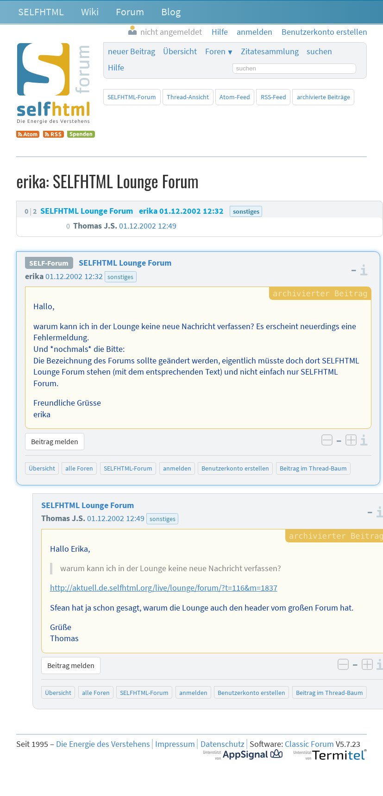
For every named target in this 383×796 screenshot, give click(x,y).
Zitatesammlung (270, 51)
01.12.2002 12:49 (115, 518)
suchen (319, 51)
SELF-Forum (49, 262)
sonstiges (120, 277)
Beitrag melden (54, 441)
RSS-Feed (273, 97)
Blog (171, 11)
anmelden (177, 468)
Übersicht (180, 51)
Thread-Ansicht (188, 97)
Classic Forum (309, 744)
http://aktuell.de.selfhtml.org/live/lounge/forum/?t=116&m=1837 (163, 588)
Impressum (175, 744)
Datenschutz (223, 744)
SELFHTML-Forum (131, 97)
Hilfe (116, 68)
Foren (215, 51)
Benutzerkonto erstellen (235, 468)
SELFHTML (41, 11)
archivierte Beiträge (323, 97)
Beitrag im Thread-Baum (313, 468)
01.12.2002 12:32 (74, 276)
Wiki (90, 11)
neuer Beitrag (131, 51)
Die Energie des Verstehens (103, 744)
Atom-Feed (235, 97)
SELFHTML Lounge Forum (125, 263)
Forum (130, 11)
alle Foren (79, 468)
